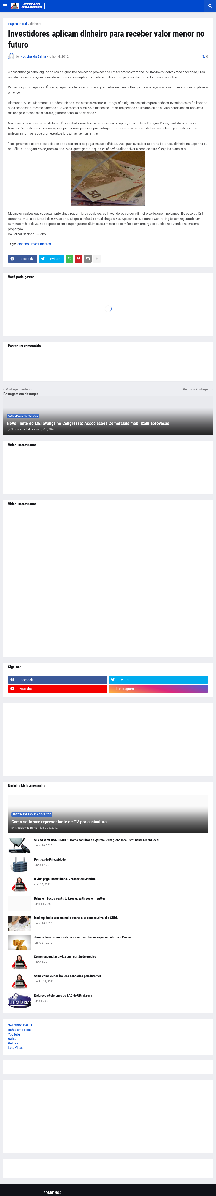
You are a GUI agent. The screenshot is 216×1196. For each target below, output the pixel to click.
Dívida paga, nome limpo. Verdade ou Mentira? (65, 879)
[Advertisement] (108, 583)
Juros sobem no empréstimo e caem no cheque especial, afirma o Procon (82, 937)
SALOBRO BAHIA (20, 1025)
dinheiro (35, 23)
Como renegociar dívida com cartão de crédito (65, 957)
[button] (5, 6)
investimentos (41, 244)
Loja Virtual (16, 1047)
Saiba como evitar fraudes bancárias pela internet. (68, 976)
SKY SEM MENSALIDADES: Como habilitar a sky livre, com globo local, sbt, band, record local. (97, 840)
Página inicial (17, 23)
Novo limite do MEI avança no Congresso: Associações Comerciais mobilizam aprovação (88, 423)
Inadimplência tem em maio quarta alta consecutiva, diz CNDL (76, 918)
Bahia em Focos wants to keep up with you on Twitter (69, 898)
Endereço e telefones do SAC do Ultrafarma (63, 995)
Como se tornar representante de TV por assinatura (59, 822)
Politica (13, 1043)
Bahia (12, 1039)
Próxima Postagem (196, 389)
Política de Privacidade (50, 859)
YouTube (14, 1034)
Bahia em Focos (19, 1030)
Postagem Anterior (19, 389)
